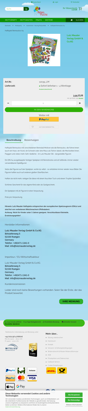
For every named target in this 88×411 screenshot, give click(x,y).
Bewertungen (31, 140)
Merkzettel (75, 2)
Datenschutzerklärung (12, 407)
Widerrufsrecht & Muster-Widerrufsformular (63, 351)
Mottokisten (26, 20)
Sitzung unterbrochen (55, 337)
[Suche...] (26, 9)
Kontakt (50, 344)
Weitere (49, 20)
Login (55, 2)
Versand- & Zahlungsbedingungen (60, 348)
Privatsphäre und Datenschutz (58, 358)
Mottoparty (11, 20)
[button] (8, 103)
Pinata (39, 20)
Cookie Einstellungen (55, 365)
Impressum (52, 341)
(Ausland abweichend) (45, 89)
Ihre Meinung (71, 301)
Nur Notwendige (74, 400)
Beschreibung (14, 140)
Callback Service (54, 362)
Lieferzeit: (10, 85)
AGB (49, 355)
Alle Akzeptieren (74, 395)
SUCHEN (79, 20)
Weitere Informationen (74, 405)
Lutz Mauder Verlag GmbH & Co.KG (75, 38)
